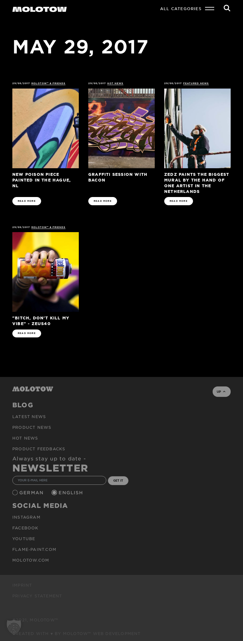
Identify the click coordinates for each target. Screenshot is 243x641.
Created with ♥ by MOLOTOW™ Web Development (76, 633)
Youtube (23, 538)
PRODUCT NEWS (31, 427)
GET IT (118, 480)
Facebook (25, 527)
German (32, 492)
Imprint (22, 585)
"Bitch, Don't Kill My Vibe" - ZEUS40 (40, 320)
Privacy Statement (37, 595)
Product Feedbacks (38, 448)
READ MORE (27, 201)
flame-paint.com (34, 549)
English (71, 492)
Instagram (26, 517)
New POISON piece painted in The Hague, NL (41, 179)
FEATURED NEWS (196, 83)
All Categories (181, 8)
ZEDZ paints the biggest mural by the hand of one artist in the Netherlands (196, 182)
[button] (14, 627)
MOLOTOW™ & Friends (48, 83)
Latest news (29, 416)
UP (221, 391)
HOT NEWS (115, 83)
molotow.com (30, 560)
